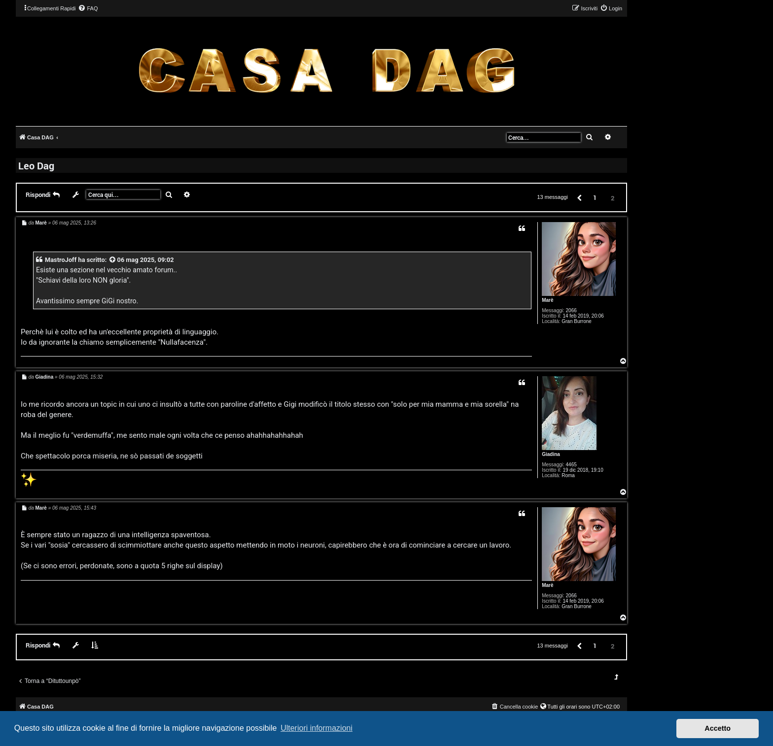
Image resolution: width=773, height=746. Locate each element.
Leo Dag (36, 165)
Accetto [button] (717, 728)
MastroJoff (60, 259)
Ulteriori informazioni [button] (316, 728)
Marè (547, 300)
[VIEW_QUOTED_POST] (112, 260)
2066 (571, 310)
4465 (571, 464)
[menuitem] (88, 8)
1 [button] (595, 197)
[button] (579, 197)
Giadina (551, 454)
